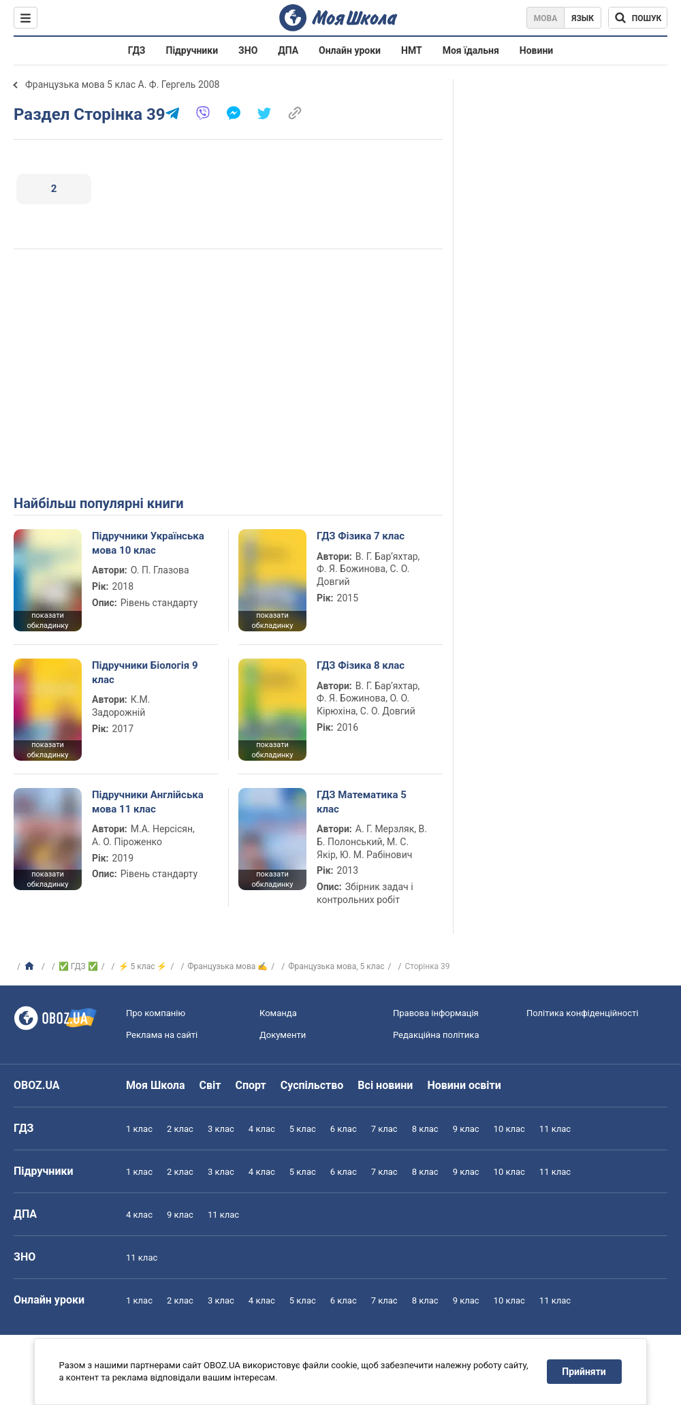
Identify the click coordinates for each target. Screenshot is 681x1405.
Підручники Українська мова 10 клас (148, 543)
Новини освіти (464, 1085)
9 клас (466, 1129)
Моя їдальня (471, 50)
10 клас (509, 1129)
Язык (582, 18)
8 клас (425, 1129)
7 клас (384, 1129)
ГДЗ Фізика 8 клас (361, 665)
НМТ (411, 50)
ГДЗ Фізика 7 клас (361, 536)
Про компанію (155, 1013)
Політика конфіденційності (582, 1013)
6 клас (343, 1129)
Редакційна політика (436, 1035)
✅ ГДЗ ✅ (78, 966)
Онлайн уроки (350, 50)
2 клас (180, 1129)
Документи (282, 1035)
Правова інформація (436, 1013)
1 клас (139, 1129)
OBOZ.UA (37, 1085)
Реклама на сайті (161, 1035)
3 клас (221, 1129)
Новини (536, 50)
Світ (210, 1085)
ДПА (288, 50)
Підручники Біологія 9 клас (145, 672)
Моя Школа (155, 1085)
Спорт (250, 1085)
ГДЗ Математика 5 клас (362, 802)
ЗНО (247, 50)
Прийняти (584, 1371)
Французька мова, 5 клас (336, 966)
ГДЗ (137, 50)
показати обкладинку (47, 620)
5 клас (302, 1129)
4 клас (262, 1129)
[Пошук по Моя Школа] (638, 17)
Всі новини (385, 1085)
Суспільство (312, 1085)
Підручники (192, 50)
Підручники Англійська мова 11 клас (148, 802)
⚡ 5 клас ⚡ (143, 966)
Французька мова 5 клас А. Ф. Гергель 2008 (122, 84)
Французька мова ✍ (227, 966)
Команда (278, 1013)
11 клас (555, 1129)
